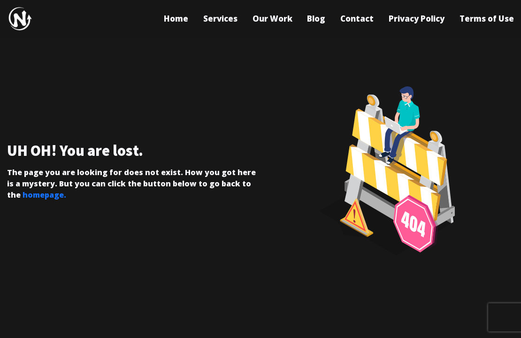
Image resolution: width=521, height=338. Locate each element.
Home (176, 18)
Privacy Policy (416, 18)
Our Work (272, 18)
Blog (316, 18)
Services (220, 18)
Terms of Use (487, 18)
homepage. (44, 195)
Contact (357, 18)
